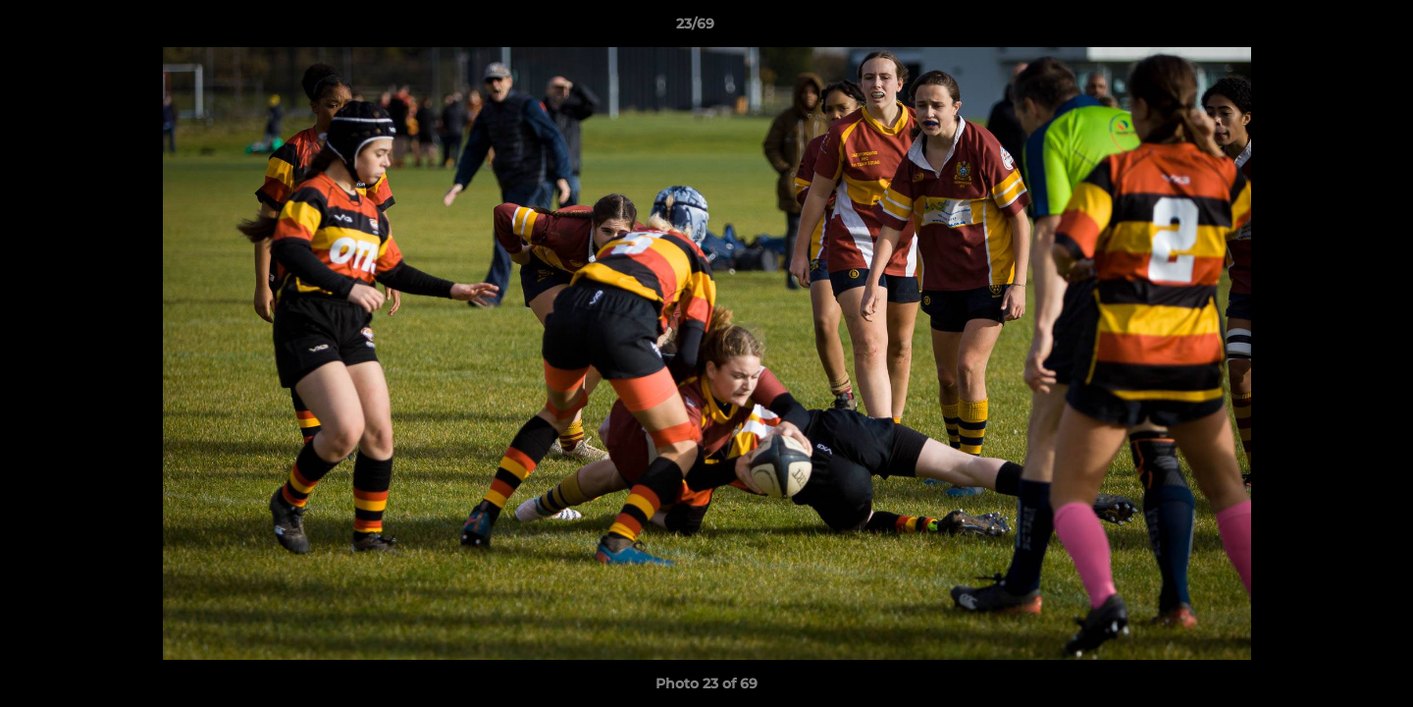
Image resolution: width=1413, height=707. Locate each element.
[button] (1330, 28)
